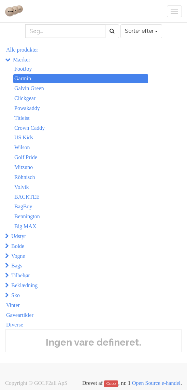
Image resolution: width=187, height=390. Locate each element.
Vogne (18, 256)
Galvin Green (29, 88)
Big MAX (25, 226)
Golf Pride (25, 157)
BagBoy (23, 206)
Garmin (22, 78)
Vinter (13, 305)
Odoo (111, 383)
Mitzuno (23, 167)
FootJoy (23, 69)
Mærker (21, 59)
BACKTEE (27, 197)
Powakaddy (27, 108)
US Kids (23, 137)
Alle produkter (22, 50)
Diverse (14, 325)
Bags (16, 265)
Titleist (22, 118)
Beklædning (24, 285)
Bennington (27, 216)
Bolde (17, 246)
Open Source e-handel (156, 383)
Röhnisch (24, 177)
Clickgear (24, 98)
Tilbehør (20, 275)
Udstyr (18, 236)
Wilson (22, 147)
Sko (15, 295)
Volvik (21, 187)
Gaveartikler (19, 315)
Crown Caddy (29, 128)
